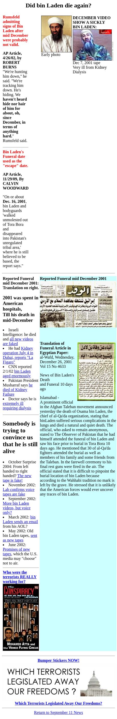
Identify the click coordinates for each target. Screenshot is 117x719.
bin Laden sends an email (20, 519)
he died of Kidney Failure (18, 389)
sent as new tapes (20, 537)
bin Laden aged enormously (17, 373)
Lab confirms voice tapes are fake (18, 491)
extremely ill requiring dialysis (17, 405)
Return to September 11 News (58, 712)
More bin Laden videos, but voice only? (17, 508)
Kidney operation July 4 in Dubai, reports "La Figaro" (18, 355)
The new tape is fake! (17, 478)
